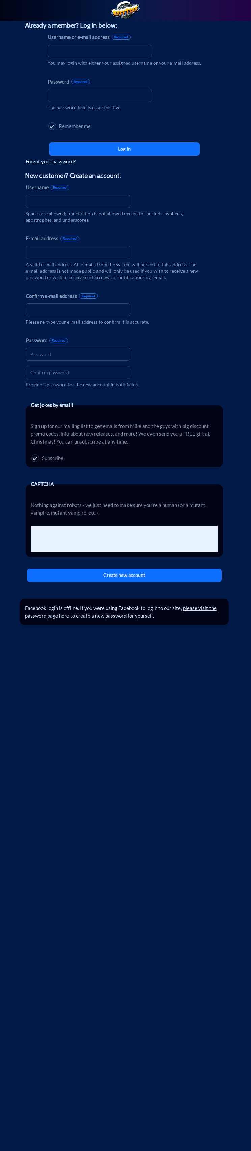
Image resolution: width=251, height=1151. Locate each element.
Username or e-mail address (89, 37)
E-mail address (52, 238)
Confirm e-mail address (62, 296)
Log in (124, 149)
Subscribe (47, 458)
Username (47, 187)
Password (69, 82)
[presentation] (82, 539)
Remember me (69, 126)
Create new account (124, 575)
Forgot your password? (51, 161)
